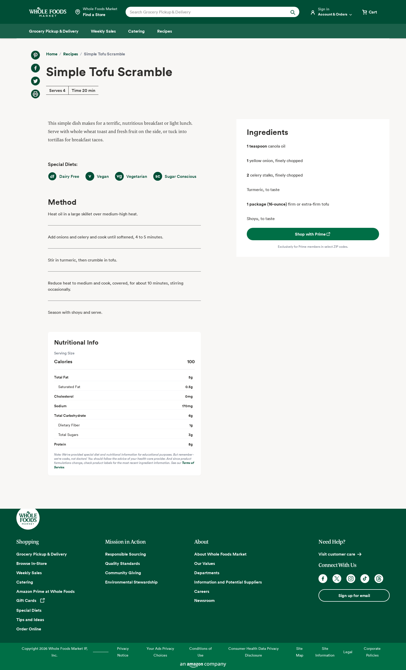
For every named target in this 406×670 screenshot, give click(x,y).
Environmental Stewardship (131, 582)
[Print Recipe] (35, 94)
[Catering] (136, 31)
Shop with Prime (313, 234)
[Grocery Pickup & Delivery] (53, 31)
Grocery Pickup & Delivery (41, 554)
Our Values (204, 563)
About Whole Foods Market (220, 554)
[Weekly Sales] (103, 31)
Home (51, 54)
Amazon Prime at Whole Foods (45, 591)
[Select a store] (96, 12)
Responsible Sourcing (125, 554)
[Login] (331, 11)
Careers (201, 591)
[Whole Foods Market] (47, 12)
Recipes (70, 54)
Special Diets (28, 610)
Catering (24, 582)
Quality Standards (122, 563)
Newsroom (204, 600)
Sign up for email (354, 595)
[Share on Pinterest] (35, 55)
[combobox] (204, 12)
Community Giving (123, 573)
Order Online (28, 629)
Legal (347, 651)
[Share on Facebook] (35, 68)
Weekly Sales (29, 573)
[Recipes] (164, 31)
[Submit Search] (293, 12)
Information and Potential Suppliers (228, 582)
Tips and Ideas (30, 619)
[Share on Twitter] (35, 81)
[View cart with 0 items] (369, 12)
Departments (206, 573)
